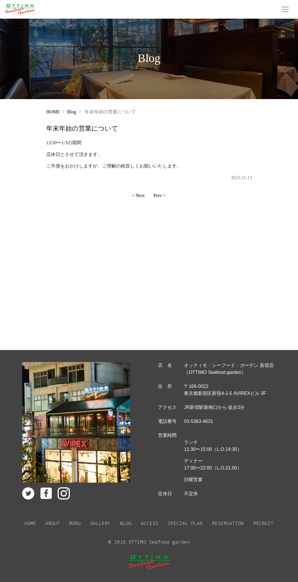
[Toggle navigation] (285, 9)
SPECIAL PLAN (185, 523)
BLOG (126, 523)
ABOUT (52, 523)
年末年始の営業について (82, 128)
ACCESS (149, 523)
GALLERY (100, 523)
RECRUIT (263, 523)
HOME (53, 111)
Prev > (159, 195)
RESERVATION (228, 523)
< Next (138, 195)
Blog (71, 111)
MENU (75, 523)
